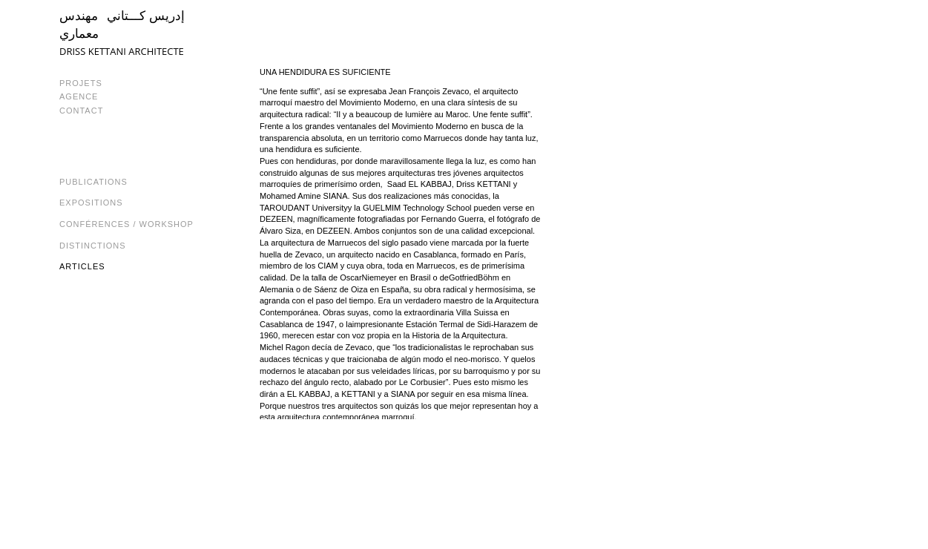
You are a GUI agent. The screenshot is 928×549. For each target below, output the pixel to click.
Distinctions (92, 245)
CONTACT (81, 110)
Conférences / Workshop (126, 224)
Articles (82, 266)
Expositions (91, 202)
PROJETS (80, 83)
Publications (93, 181)
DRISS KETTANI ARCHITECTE (121, 51)
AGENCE (78, 96)
